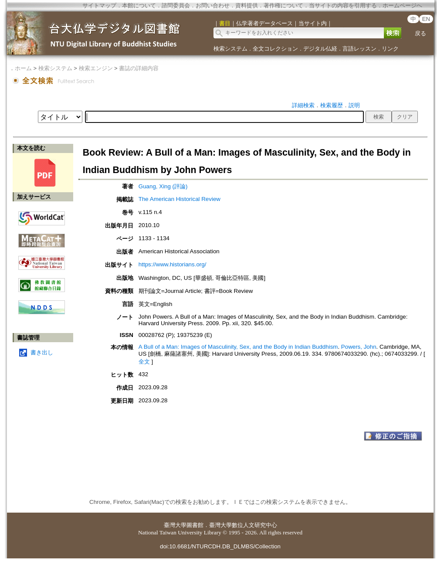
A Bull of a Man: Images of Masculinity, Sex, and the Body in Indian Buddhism (238, 346)
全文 (144, 361)
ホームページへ (402, 5)
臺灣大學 (175, 525)
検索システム (230, 48)
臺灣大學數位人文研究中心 (243, 525)
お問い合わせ (213, 5)
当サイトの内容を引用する (343, 5)
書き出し (41, 352)
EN (426, 19)
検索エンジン (96, 68)
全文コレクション (275, 48)
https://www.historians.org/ (173, 264)
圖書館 (194, 525)
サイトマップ (99, 5)
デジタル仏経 (320, 48)
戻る (420, 33)
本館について (139, 5)
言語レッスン (359, 48)
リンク (390, 48)
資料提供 (246, 5)
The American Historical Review (179, 199)
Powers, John (358, 346)
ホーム (23, 68)
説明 (354, 105)
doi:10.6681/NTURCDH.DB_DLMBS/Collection (220, 546)
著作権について (283, 5)
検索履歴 (331, 105)
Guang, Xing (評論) (163, 186)
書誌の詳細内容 (139, 68)
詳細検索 (303, 105)
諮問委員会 (176, 5)
